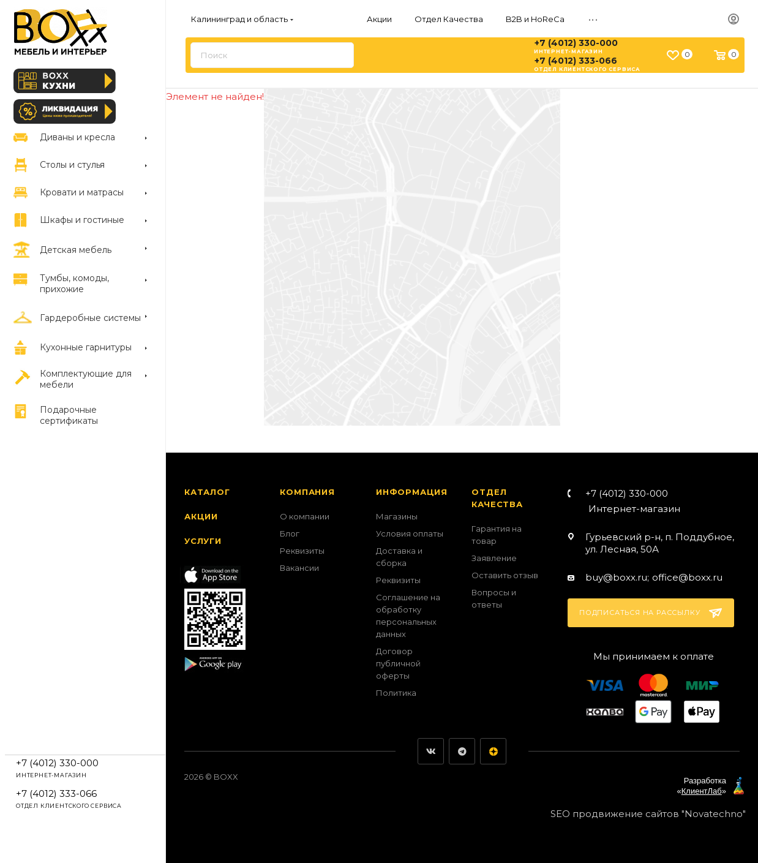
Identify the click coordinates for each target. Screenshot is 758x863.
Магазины (397, 516)
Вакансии (299, 568)
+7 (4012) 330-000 (576, 42)
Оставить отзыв (504, 575)
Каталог (207, 492)
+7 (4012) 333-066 (576, 60)
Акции (201, 516)
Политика (396, 693)
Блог (289, 533)
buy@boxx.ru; (617, 577)
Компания (307, 492)
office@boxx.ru (687, 577)
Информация (412, 492)
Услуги (203, 541)
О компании (304, 516)
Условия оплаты (409, 533)
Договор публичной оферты (398, 663)
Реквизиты (302, 551)
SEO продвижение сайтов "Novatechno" (648, 814)
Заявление (494, 558)
